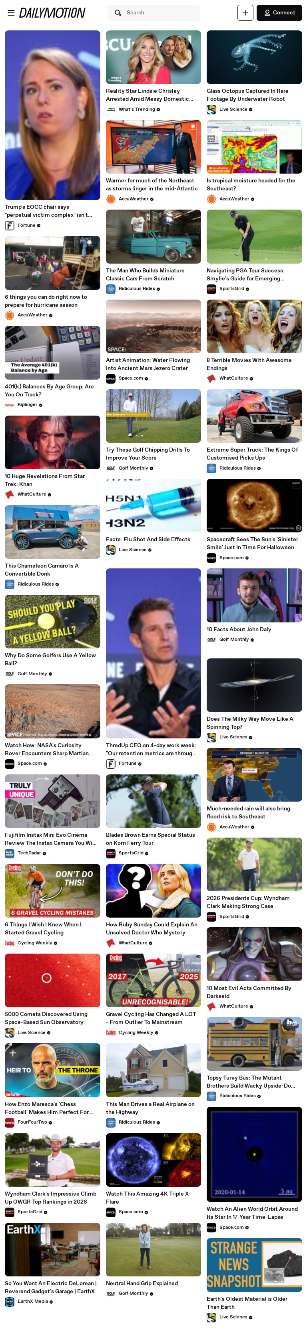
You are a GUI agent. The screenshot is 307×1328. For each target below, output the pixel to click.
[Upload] (245, 13)
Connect (279, 13)
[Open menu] (11, 13)
